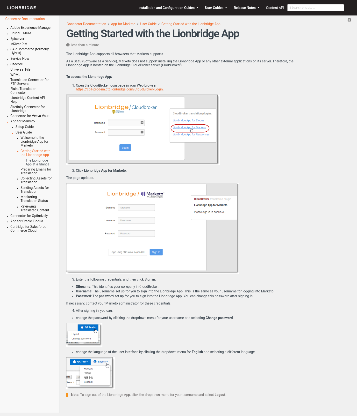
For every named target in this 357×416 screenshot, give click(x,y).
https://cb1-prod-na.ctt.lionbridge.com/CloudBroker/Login (119, 89)
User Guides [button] (214, 8)
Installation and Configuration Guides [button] (166, 8)
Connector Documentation (86, 24)
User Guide (148, 24)
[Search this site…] (315, 7)
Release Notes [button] (245, 8)
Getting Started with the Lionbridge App (191, 24)
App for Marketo (123, 24)
